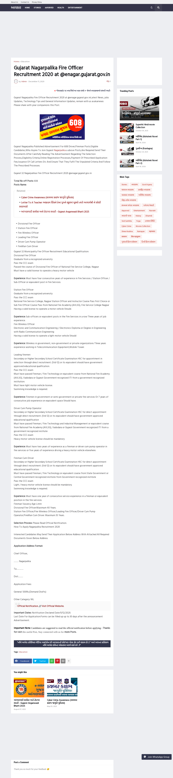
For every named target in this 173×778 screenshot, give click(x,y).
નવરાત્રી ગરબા (126, 215)
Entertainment (139, 210)
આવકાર (16, 7)
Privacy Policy (37, 2)
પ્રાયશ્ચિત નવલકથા (144, 189)
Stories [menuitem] (37, 7)
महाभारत (152, 231)
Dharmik (149, 215)
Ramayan (141, 231)
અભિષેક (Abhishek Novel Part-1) (147, 138)
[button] (152, 7)
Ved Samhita (127, 220)
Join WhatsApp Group (156, 757)
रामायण (124, 236)
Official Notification (27, 606)
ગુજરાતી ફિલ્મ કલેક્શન (129, 241)
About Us (14, 2)
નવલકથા (134, 184)
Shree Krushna (127, 231)
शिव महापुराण (135, 236)
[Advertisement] (86, 34)
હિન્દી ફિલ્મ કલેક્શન (148, 241)
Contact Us (25, 2)
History (138, 215)
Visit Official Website (53, 606)
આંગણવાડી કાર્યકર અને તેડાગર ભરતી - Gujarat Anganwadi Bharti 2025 (55, 211)
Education (25, 61)
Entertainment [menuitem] (75, 7)
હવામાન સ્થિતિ (150, 220)
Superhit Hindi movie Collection (145, 126)
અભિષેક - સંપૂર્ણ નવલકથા (136, 113)
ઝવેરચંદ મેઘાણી (148, 205)
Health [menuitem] (60, 7)
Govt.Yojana (147, 184)
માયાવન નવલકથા (128, 189)
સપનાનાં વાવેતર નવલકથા (130, 205)
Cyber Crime (126, 226)
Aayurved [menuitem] (49, 7)
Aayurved (125, 210)
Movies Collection (143, 226)
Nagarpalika (60, 150)
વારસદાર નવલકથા (128, 194)
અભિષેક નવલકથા (145, 194)
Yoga (138, 220)
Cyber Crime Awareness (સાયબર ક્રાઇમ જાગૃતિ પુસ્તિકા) (47, 197)
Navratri (152, 210)
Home (16, 61)
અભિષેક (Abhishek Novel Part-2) (147, 162)
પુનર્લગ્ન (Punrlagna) (144, 148)
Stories (124, 184)
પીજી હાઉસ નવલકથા (129, 200)
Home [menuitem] (27, 7)
